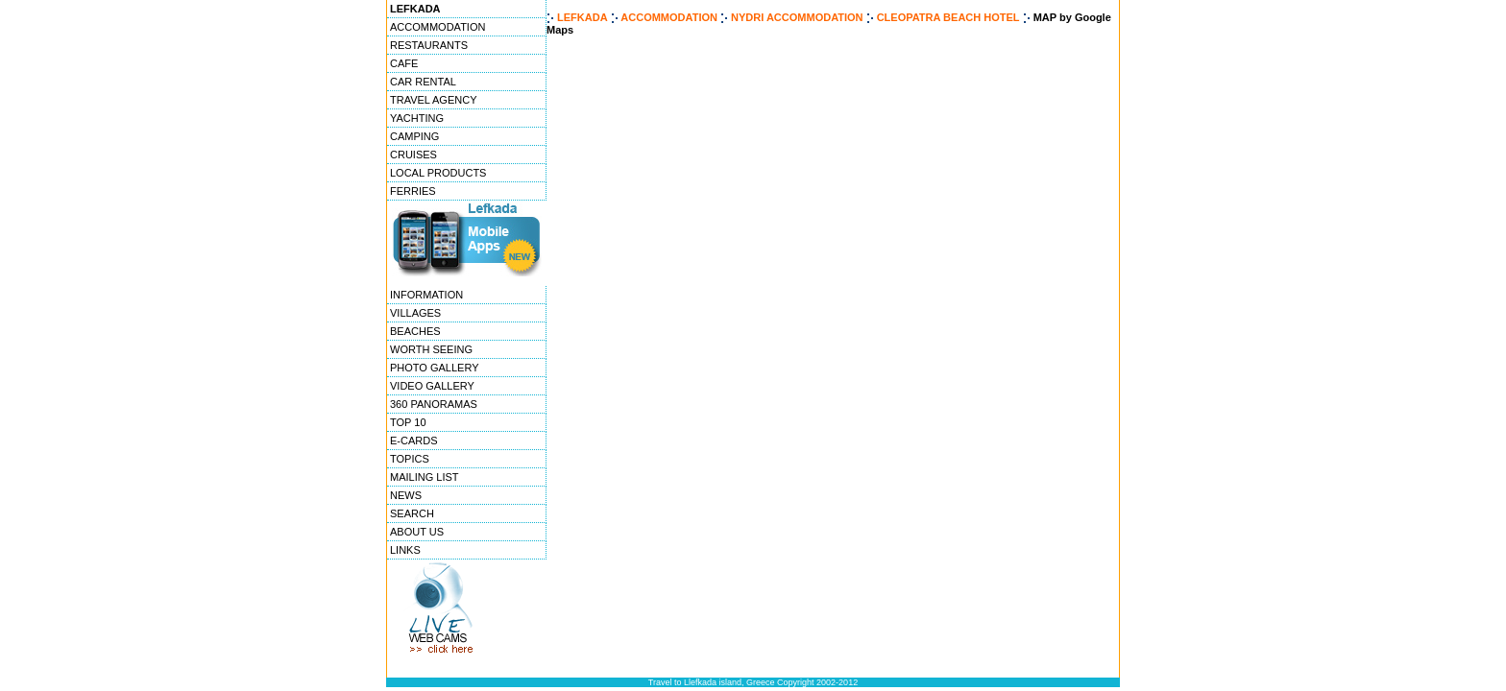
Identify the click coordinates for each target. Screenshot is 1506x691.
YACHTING (417, 118)
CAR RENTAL (423, 81)
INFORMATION (426, 294)
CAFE (404, 63)
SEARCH (412, 513)
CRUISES (413, 154)
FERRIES (413, 191)
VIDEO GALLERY (432, 386)
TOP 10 (408, 422)
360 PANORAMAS (433, 404)
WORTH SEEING (431, 349)
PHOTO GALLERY (434, 367)
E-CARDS (414, 440)
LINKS (405, 550)
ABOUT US (417, 531)
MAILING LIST (424, 477)
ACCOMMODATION (437, 27)
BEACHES (415, 331)
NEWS (406, 495)
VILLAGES (415, 313)
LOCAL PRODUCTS (438, 173)
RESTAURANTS (429, 45)
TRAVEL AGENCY (433, 100)
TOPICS (409, 459)
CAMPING (414, 136)
